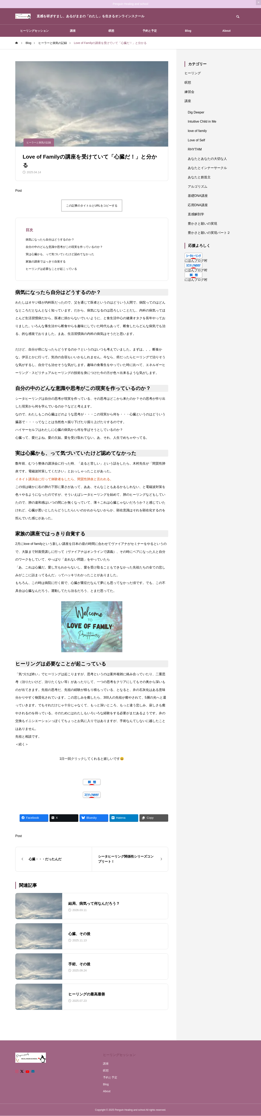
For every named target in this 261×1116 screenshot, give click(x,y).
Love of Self (196, 140)
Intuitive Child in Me (202, 121)
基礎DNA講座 (198, 195)
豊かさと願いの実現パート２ (209, 232)
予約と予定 (150, 30)
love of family (197, 131)
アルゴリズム (197, 186)
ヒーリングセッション (34, 30)
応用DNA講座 (198, 205)
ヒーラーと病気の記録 (39, 142)
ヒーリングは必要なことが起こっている (51, 268)
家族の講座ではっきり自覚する (46, 261)
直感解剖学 (196, 214)
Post (18, 190)
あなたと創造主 (199, 177)
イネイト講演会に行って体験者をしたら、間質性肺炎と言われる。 (64, 479)
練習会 (189, 92)
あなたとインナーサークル (207, 168)
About (226, 30)
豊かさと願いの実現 (202, 223)
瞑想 (111, 30)
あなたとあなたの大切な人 (207, 158)
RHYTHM (195, 149)
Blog (188, 30)
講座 (73, 30)
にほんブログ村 (196, 260)
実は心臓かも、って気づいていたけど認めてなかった (60, 254)
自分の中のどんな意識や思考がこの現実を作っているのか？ (64, 246)
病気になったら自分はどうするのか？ (50, 239)
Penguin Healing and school (130, 3)
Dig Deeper (196, 112)
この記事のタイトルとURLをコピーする (91, 205)
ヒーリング (193, 73)
